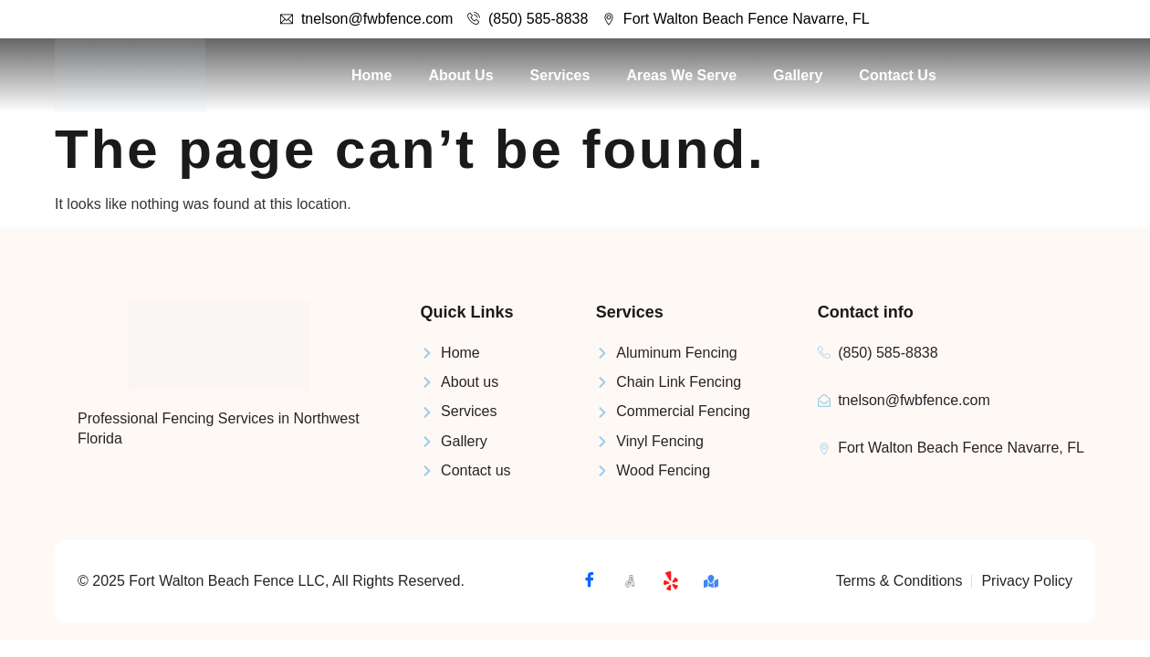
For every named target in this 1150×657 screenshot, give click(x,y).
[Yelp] (671, 581)
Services (560, 75)
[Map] (711, 581)
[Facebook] (589, 581)
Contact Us (897, 75)
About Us (460, 75)
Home (371, 75)
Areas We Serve (681, 75)
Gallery (797, 75)
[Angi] (629, 581)
